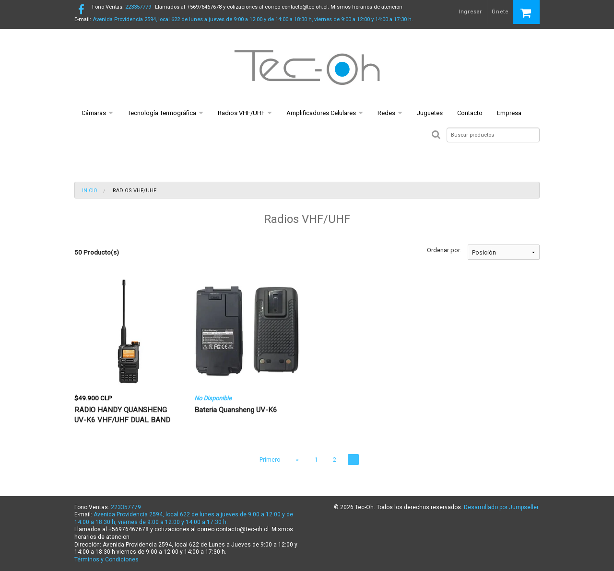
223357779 (121, 7)
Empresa (509, 113)
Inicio (89, 190)
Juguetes (430, 113)
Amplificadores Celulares (321, 113)
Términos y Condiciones (106, 559)
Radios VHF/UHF (241, 113)
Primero (270, 459)
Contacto (470, 113)
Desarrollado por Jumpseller (501, 507)
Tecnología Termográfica (162, 113)
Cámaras (94, 113)
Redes (386, 113)
